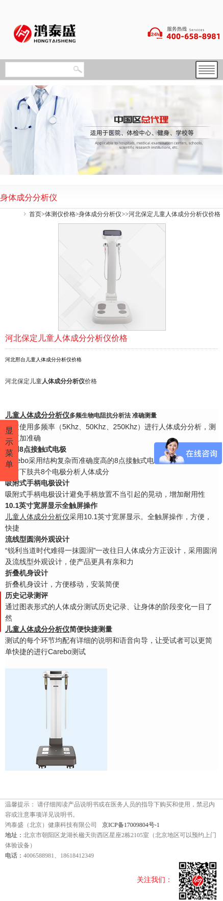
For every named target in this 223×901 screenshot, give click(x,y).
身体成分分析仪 (100, 214)
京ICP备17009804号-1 (131, 824)
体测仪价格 (60, 214)
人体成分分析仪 (63, 381)
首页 (35, 214)
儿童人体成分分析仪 (37, 517)
